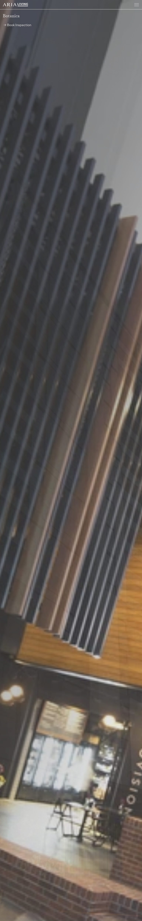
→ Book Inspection (17, 25)
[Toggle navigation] (136, 5)
